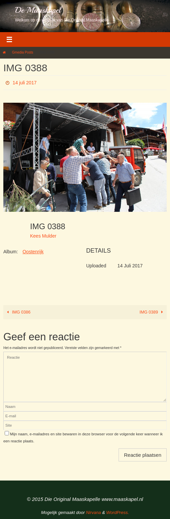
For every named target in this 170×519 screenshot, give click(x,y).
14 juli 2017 (25, 82)
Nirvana (93, 512)
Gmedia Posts (22, 52)
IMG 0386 (17, 312)
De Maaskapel (38, 10)
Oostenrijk (32, 251)
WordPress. (117, 512)
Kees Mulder (43, 236)
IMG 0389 (152, 312)
